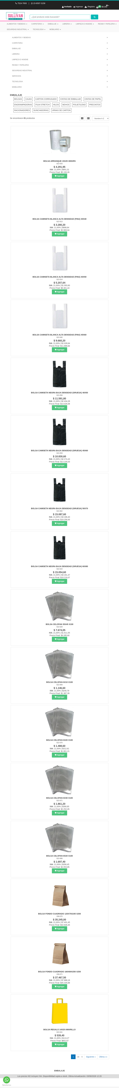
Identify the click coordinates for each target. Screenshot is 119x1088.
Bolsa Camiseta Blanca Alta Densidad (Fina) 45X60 (60, 335)
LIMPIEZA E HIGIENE (85, 24)
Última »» (103, 1057)
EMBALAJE (53, 24)
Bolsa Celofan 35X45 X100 (59, 625)
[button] (107, 5)
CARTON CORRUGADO (46, 99)
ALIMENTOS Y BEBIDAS (17, 24)
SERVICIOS (16, 77)
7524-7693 (21, 3)
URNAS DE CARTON (61, 111)
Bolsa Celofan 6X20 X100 (59, 740)
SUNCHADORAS (40, 111)
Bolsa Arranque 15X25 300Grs (59, 161)
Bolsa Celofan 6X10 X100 (59, 683)
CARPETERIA (37, 24)
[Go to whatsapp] (6, 1079)
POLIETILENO (79, 105)
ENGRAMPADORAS (23, 105)
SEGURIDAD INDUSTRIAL (18, 29)
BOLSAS (18, 99)
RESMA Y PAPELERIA (107, 24)
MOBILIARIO (55, 29)
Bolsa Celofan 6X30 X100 (59, 798)
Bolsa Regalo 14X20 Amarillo (59, 1030)
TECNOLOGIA (39, 29)
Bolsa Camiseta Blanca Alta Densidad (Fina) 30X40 (60, 219)
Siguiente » (91, 1057)
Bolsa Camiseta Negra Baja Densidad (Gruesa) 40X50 (59, 393)
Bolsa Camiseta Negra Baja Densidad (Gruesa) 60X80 (59, 567)
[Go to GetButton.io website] (6, 1085)
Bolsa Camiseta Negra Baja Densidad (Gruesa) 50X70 (59, 509)
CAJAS (28, 99)
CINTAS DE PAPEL (92, 99)
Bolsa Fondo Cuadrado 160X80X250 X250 (59, 972)
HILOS (56, 105)
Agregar (61, 176)
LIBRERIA (67, 24)
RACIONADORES (22, 111)
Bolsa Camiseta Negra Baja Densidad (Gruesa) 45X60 (59, 451)
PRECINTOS (94, 105)
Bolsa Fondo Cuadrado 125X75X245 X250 (59, 914)
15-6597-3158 (38, 3)
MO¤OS (65, 105)
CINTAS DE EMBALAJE (70, 99)
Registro (91, 7)
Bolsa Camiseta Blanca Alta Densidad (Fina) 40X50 (60, 277)
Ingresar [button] (79, 7)
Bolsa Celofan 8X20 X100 (59, 856)
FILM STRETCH (42, 105)
